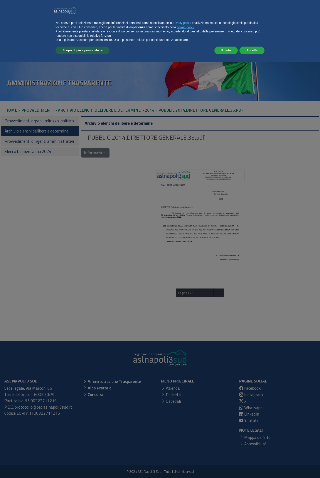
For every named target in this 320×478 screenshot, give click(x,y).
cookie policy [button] (185, 443)
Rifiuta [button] (226, 466)
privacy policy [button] (182, 438)
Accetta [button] (252, 466)
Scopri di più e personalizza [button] (82, 466)
